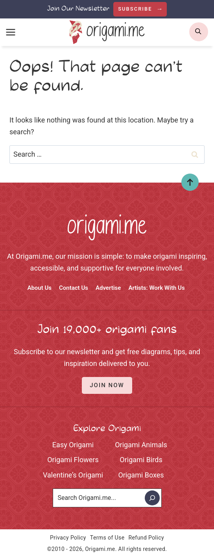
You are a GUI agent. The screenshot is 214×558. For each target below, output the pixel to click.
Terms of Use (107, 537)
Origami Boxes (141, 475)
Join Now (107, 385)
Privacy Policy (68, 537)
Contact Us (73, 287)
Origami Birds (141, 460)
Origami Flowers (72, 460)
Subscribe (136, 9)
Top (187, 182)
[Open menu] (11, 32)
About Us (39, 287)
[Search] (152, 497)
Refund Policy (146, 537)
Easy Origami (73, 445)
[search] (198, 31)
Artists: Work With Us (156, 287)
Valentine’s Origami (73, 475)
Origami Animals (141, 445)
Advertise (108, 287)
